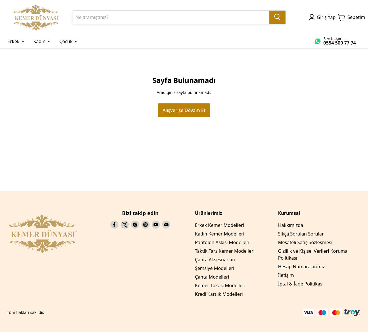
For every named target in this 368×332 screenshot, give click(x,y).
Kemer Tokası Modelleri (220, 285)
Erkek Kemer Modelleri (219, 225)
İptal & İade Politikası (300, 284)
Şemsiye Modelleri (214, 268)
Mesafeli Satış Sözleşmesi (305, 242)
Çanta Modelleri (212, 277)
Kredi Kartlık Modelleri (219, 294)
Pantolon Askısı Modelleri (222, 242)
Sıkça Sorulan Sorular (301, 234)
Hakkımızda (290, 225)
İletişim (286, 275)
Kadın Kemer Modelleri (219, 234)
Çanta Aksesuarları (215, 259)
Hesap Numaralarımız (301, 266)
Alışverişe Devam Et (183, 110)
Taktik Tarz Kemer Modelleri (224, 251)
